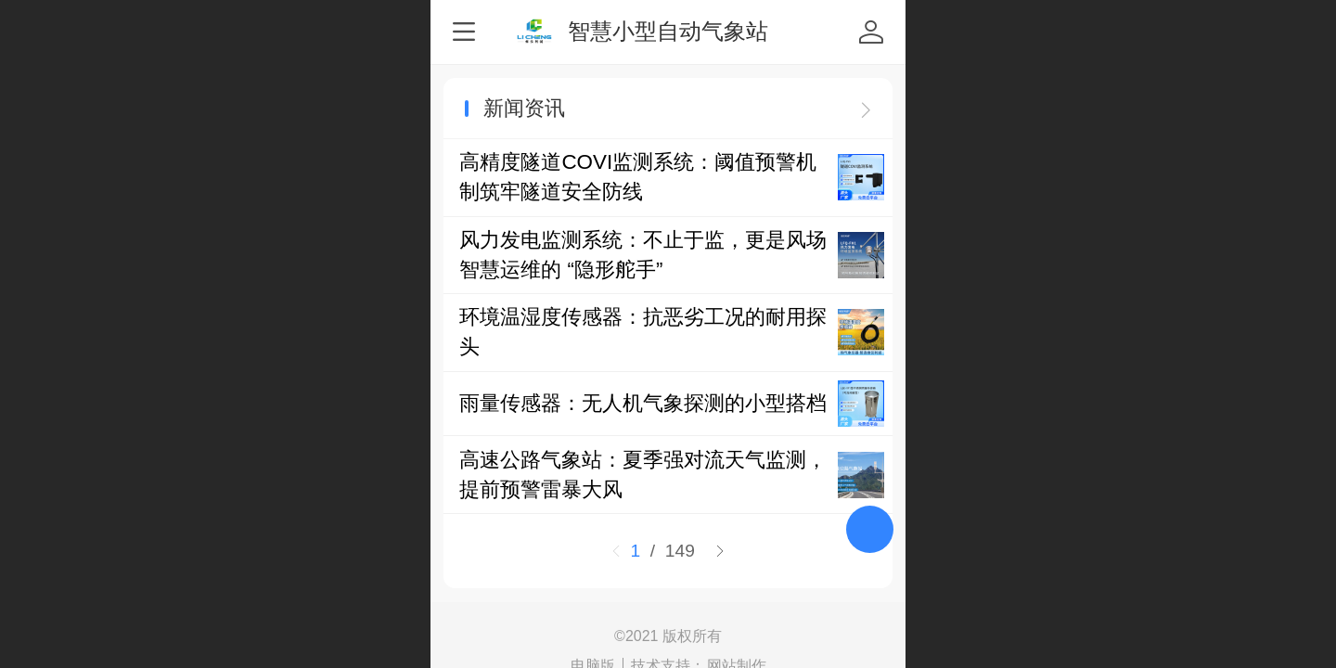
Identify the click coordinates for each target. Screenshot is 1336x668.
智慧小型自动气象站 (668, 31)
